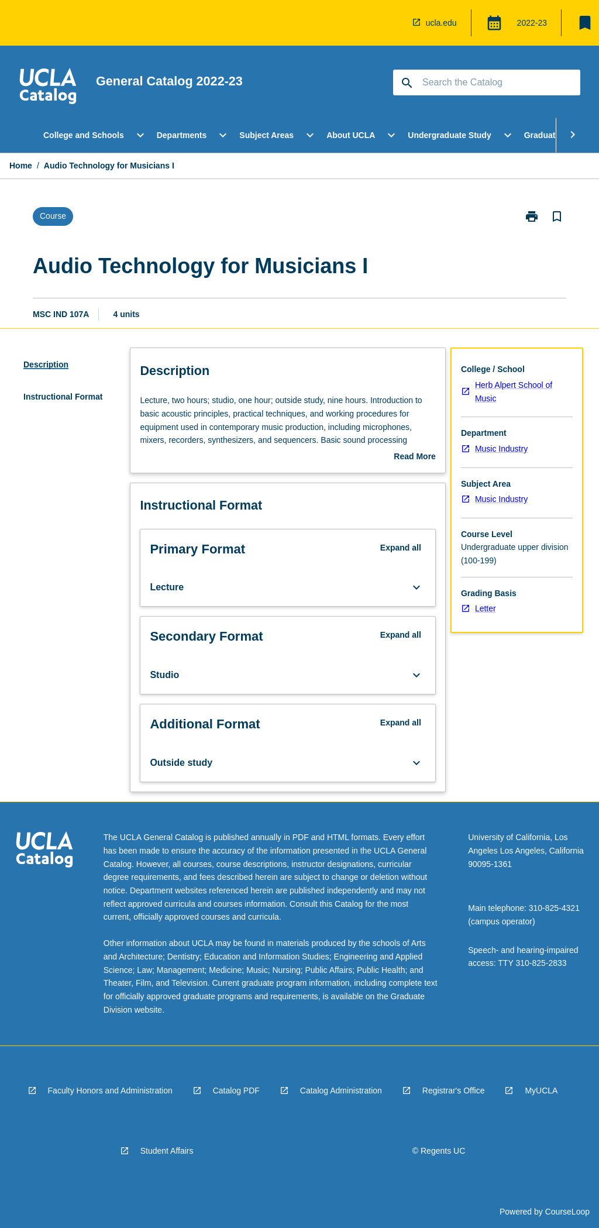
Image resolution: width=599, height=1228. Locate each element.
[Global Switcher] (494, 22)
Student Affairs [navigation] (167, 1150)
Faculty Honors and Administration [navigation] (110, 1090)
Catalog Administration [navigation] (341, 1090)
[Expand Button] (416, 587)
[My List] (585, 23)
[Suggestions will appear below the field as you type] (487, 82)
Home (20, 165)
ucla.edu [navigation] (441, 22)
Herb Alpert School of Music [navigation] (513, 391)
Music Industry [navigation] (501, 448)
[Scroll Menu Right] (573, 135)
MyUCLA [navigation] (541, 1090)
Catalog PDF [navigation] (236, 1090)
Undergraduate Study (449, 135)
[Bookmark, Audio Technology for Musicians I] (557, 216)
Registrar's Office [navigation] (453, 1090)
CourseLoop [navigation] (567, 1211)
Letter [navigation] (485, 608)
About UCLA (350, 135)
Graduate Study (554, 135)
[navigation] (48, 87)
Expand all (400, 547)
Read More (415, 457)
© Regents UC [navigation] (438, 1150)
